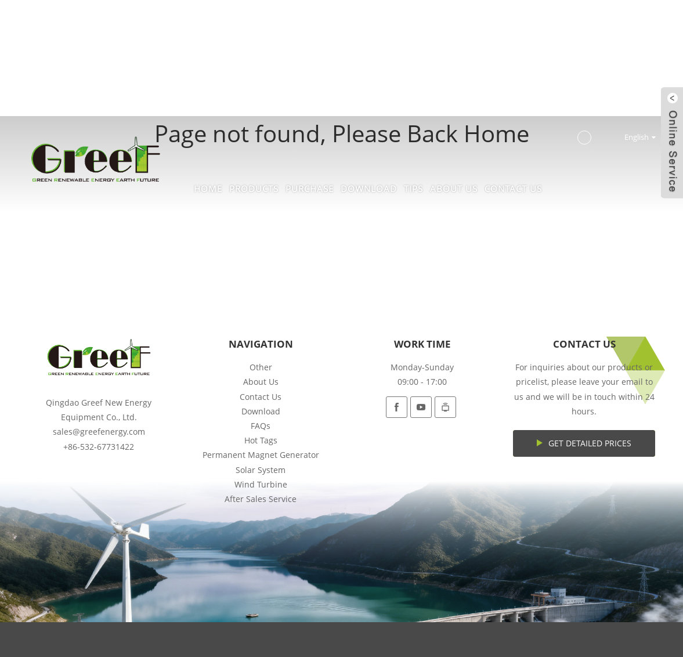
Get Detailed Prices (589, 443)
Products (254, 188)
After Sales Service (261, 498)
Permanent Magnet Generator (261, 454)
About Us (454, 188)
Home (208, 188)
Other (261, 367)
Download (369, 188)
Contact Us (513, 188)
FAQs (260, 425)
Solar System (261, 469)
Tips (413, 188)
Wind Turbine (260, 484)
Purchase (310, 188)
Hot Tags (260, 440)
